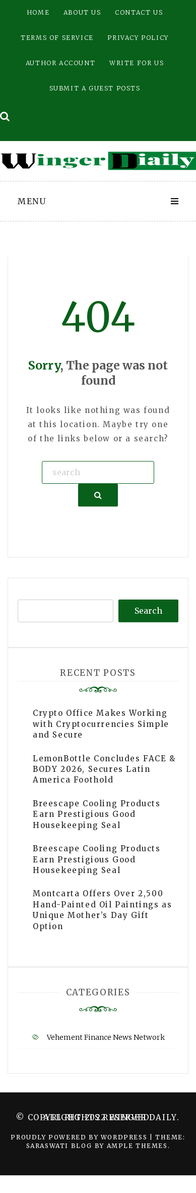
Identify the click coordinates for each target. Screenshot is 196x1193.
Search (148, 611)
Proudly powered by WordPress (80, 1137)
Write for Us (136, 63)
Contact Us (139, 12)
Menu (32, 201)
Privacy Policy (137, 37)
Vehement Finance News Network (106, 1037)
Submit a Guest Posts (95, 88)
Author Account (60, 63)
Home (38, 12)
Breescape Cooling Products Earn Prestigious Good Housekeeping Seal (97, 814)
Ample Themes (137, 1146)
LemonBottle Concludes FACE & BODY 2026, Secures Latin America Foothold (104, 769)
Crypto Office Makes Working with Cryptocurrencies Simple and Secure (101, 724)
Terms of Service (57, 37)
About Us (82, 12)
